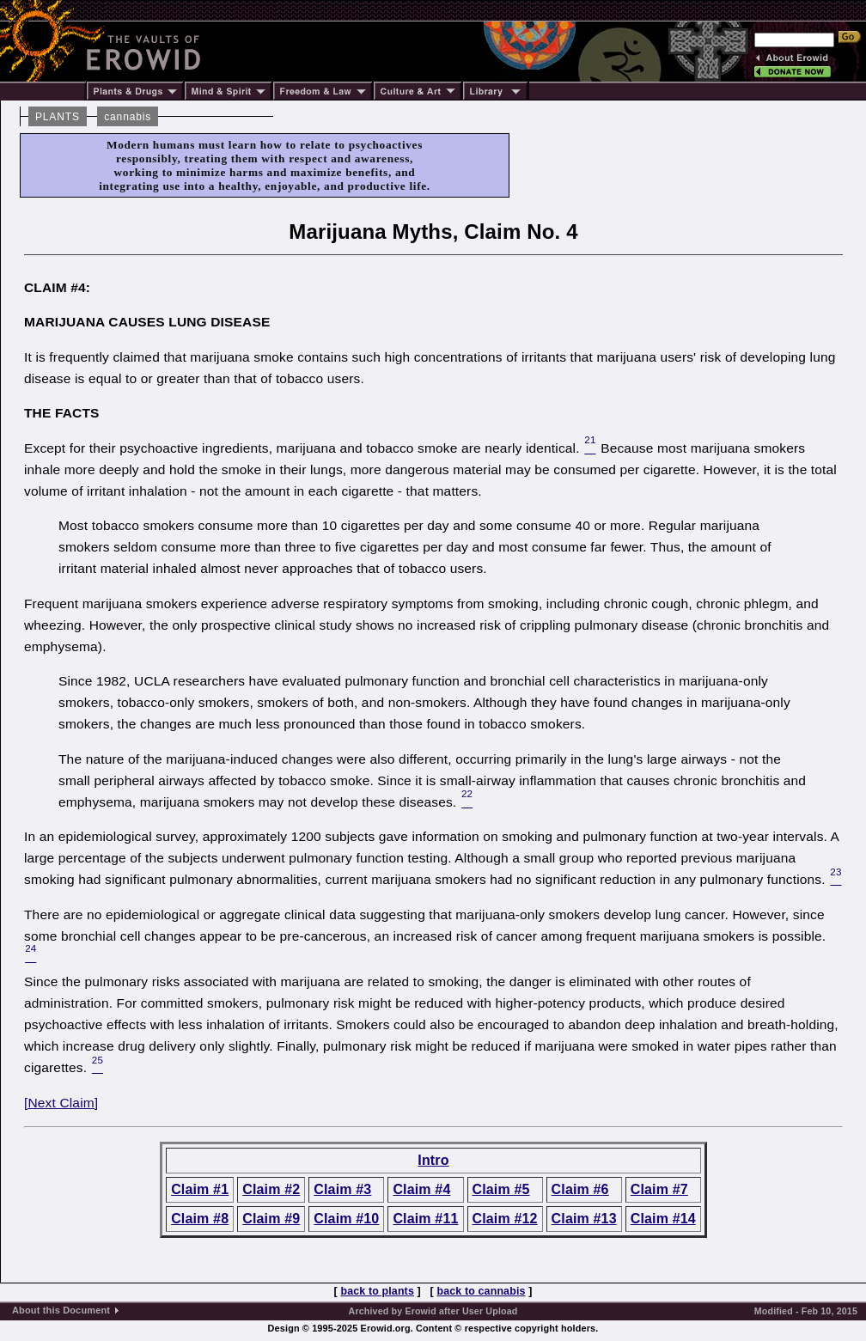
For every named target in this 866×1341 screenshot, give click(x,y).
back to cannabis (481, 1291)
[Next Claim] (61, 1102)
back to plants (376, 1291)
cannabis (127, 117)
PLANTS (57, 117)
